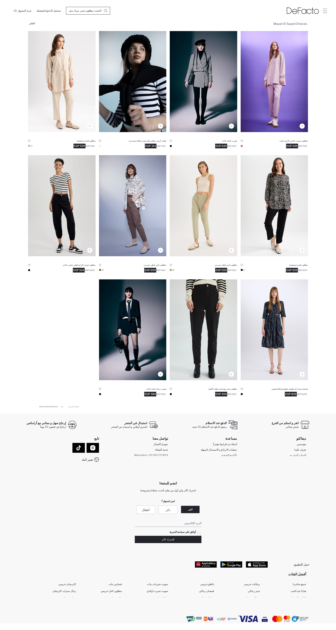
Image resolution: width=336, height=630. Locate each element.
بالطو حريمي (207, 585)
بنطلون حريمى (252, 613)
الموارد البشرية (298, 455)
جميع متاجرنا (299, 585)
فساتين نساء (253, 606)
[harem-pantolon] (62, 81)
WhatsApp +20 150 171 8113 (151, 455)
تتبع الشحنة (229, 456)
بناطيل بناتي (161, 599)
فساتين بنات (115, 585)
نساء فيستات (69, 599)
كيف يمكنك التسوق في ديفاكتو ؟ (218, 461)
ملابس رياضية (69, 613)
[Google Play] (231, 565)
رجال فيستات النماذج (64, 606)
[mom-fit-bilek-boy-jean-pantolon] (203, 329)
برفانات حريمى (252, 585)
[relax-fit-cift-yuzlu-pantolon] (274, 81)
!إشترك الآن (168, 540)
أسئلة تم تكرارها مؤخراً (225, 444)
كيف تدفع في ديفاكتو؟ (225, 467)
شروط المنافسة (228, 472)
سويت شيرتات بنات (157, 585)
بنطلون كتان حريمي (111, 592)
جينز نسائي (208, 613)
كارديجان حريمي (67, 585)
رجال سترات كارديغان (64, 592)
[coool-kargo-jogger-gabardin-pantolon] (62, 205)
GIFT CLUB (299, 461)
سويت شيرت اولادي (157, 592)
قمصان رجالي (206, 592)
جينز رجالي (254, 592)
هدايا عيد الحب (298, 592)
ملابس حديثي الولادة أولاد (155, 613)
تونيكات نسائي (252, 599)
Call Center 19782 (157, 461)
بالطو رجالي (207, 606)
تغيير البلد (87, 459)
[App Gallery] (206, 565)
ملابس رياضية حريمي (111, 599)
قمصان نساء (299, 613)
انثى (190, 510)
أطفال (146, 510)
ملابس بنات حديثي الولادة (155, 606)
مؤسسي (301, 444)
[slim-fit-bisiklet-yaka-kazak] (132, 81)
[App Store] (257, 565)
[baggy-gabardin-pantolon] (203, 205)
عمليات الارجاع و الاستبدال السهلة (219, 450)
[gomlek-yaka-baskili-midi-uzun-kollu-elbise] (274, 329)
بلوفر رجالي (299, 606)
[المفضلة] (41, 11)
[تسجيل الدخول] (53, 11)
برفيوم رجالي (115, 613)
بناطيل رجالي (207, 599)
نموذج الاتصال (160, 444)
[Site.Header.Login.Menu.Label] (324, 10)
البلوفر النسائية (298, 599)
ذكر (168, 510)
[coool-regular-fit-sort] (203, 81)
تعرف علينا (300, 450)
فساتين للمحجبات (112, 606)
